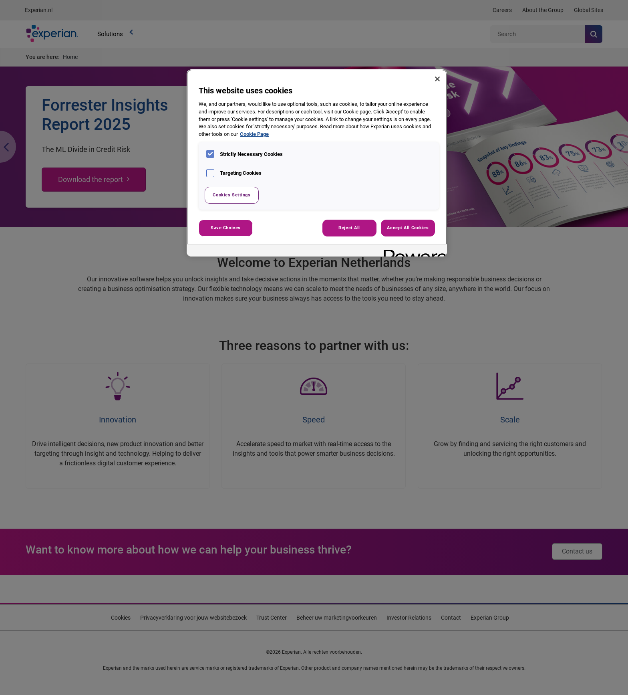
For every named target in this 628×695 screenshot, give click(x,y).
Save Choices (226, 227)
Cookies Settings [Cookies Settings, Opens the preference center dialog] (231, 195)
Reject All (349, 227)
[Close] (437, 79)
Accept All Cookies (408, 227)
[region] (317, 162)
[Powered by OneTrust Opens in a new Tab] (412, 251)
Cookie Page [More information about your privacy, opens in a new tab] (254, 134)
